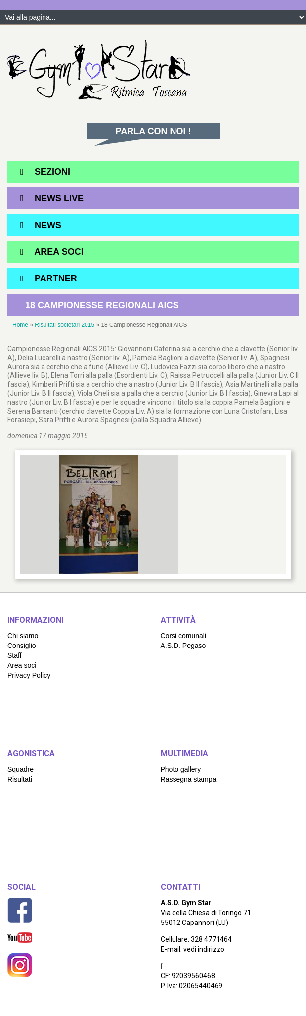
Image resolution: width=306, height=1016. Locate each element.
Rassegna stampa (189, 779)
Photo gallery (181, 769)
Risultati (19, 779)
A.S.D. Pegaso (183, 645)
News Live (59, 198)
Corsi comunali (184, 636)
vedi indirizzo (203, 949)
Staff (14, 655)
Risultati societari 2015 (64, 325)
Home (20, 325)
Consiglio (21, 645)
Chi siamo (22, 636)
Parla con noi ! (153, 131)
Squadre (20, 769)
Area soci (21, 665)
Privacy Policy (28, 675)
